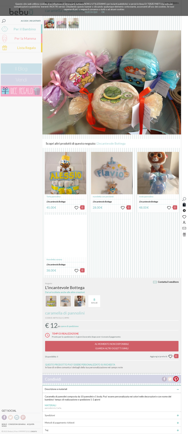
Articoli (94, 299)
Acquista (30, 424)
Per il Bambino (25, 29)
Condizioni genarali (17, 424)
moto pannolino (146, 196)
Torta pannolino (53, 196)
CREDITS (34, 431)
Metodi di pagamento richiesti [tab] (112, 422)
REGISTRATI (35, 20)
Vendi (4, 426)
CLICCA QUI (91, 12)
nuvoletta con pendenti (103, 196)
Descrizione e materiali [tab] (112, 389)
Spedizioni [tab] (112, 415)
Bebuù (4, 424)
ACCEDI (24, 20)
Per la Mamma (25, 38)
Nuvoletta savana (54, 259)
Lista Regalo (26, 48)
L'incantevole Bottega (110, 143)
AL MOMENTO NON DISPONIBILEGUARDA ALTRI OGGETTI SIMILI (112, 346)
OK (103, 12)
